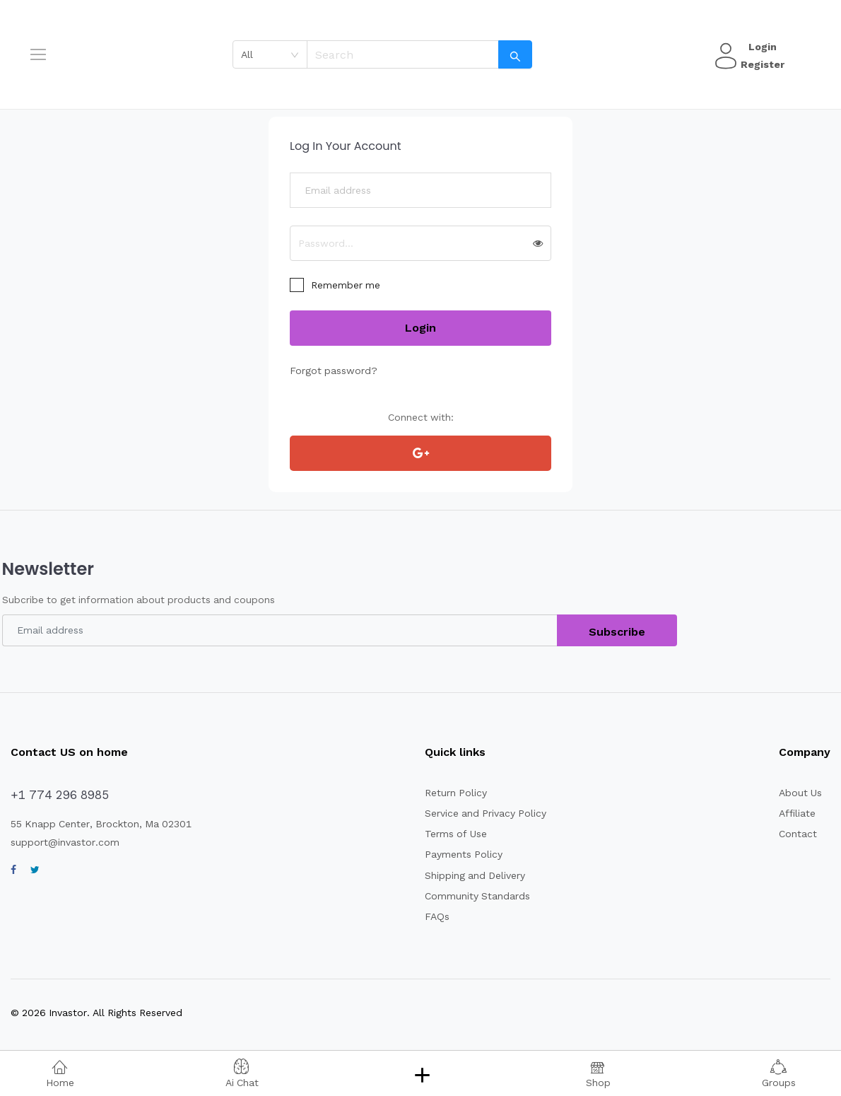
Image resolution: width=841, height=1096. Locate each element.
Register (761, 64)
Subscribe (617, 632)
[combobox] (270, 54)
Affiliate (797, 813)
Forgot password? (332, 370)
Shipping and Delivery (477, 875)
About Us (801, 792)
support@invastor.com (65, 842)
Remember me (346, 285)
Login (761, 46)
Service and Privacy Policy (486, 813)
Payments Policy (463, 854)
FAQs (437, 916)
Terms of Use (456, 833)
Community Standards (479, 896)
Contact (798, 833)
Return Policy (456, 792)
